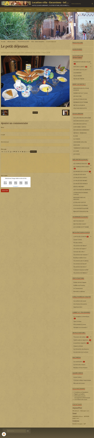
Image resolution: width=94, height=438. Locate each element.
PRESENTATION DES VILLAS (82, 62)
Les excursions (40, 9)
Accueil (3, 41)
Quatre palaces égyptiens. (82, 340)
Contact (81, 9)
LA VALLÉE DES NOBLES (80, 183)
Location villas (28, 9)
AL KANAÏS (76, 139)
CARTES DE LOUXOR (80, 236)
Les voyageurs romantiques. (81, 317)
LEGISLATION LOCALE (80, 99)
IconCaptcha (15, 186)
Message (3, 149)
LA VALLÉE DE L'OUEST (80, 177)
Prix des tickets (77, 242)
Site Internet (5, 142)
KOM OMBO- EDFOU (79, 127)
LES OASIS (76, 154)
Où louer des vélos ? (79, 251)
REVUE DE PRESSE (78, 79)
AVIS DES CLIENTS (80, 67)
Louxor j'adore (77, 377)
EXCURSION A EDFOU (80, 124)
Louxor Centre (77, 239)
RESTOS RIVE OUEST (79, 224)
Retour (35, 112)
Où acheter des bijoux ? (80, 245)
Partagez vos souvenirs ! (80, 327)
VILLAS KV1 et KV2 (23, 41)
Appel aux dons (71, 9)
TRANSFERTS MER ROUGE (81, 148)
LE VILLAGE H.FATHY (79, 202)
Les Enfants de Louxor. (80, 399)
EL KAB (75, 136)
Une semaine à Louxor (79, 324)
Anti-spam (4, 175)
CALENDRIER (77, 72)
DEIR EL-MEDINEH (78, 186)
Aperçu (33, 151)
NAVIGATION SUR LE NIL (80, 211)
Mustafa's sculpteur (79, 291)
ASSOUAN (76, 145)
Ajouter (5, 190)
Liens (87, 9)
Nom (2, 127)
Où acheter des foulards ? (80, 254)
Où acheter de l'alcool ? (80, 263)
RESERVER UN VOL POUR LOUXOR (81, 89)
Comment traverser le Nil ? (81, 270)
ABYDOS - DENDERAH (80, 133)
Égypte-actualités (79, 394)
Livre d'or (18, 9)
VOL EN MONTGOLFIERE (80, 208)
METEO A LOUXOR (79, 105)
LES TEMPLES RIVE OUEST (81, 167)
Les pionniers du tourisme (80, 352)
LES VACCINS (77, 96)
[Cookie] (4, 434)
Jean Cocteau (77, 321)
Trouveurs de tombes (80, 337)
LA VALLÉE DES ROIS (79, 174)
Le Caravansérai (78, 288)
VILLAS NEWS (77, 75)
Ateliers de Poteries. (79, 285)
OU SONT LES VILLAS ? (80, 69)
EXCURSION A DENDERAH (81, 130)
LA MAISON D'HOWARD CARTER (80, 193)
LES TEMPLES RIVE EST (81, 163)
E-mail (3, 134)
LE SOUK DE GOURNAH (80, 205)
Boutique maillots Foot (79, 257)
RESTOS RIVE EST (78, 221)
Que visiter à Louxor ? (56, 9)
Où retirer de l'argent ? (79, 248)
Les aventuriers (79, 361)
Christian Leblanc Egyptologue (82, 380)
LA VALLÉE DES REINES (80, 180)
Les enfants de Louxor (79, 301)
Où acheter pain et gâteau (81, 260)
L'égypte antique (78, 346)
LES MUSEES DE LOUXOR (82, 171)
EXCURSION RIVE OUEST (81, 121)
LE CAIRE (76, 151)
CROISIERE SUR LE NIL (80, 142)
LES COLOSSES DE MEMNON (82, 189)
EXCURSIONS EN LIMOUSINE (82, 118)
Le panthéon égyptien (81, 343)
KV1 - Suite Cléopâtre (37, 41)
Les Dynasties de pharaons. (81, 349)
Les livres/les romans (79, 364)
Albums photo (9, 9)
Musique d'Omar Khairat (80, 367)
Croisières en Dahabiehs (81, 392)
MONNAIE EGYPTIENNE (80, 102)
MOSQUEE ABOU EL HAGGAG (79, 198)
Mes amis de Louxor (79, 383)
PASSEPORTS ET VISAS (80, 93)
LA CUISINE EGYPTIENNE (81, 227)
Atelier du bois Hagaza (79, 282)
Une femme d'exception (80, 304)
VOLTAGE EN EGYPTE (80, 108)
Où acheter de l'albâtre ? (80, 273)
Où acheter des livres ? (80, 267)
